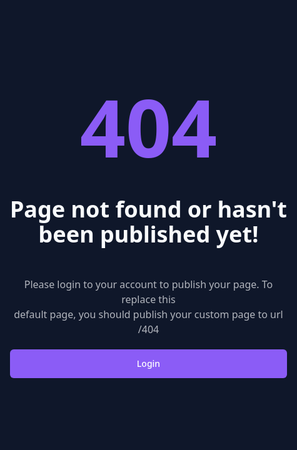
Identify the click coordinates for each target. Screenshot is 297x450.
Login (148, 363)
